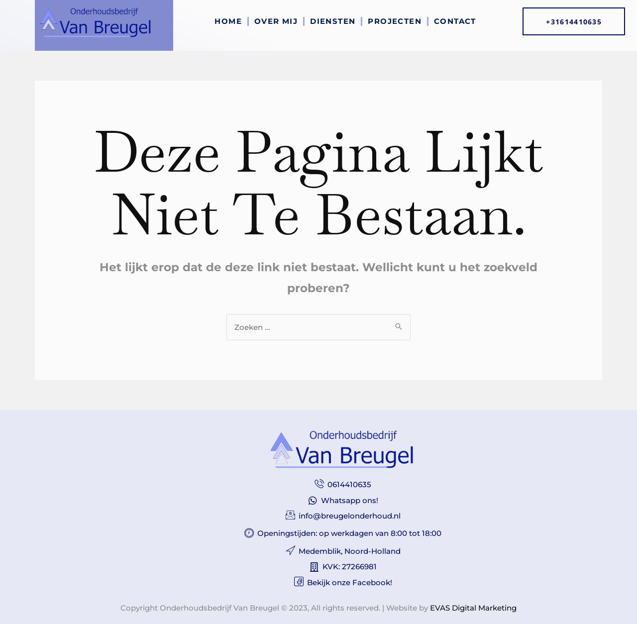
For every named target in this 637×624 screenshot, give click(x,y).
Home (228, 21)
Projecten (395, 21)
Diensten (332, 21)
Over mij (276, 21)
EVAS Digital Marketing (473, 608)
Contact (455, 21)
